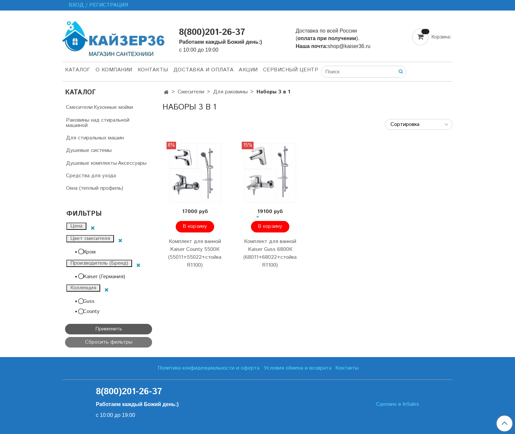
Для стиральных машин (95, 138)
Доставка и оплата (203, 70)
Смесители (191, 92)
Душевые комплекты (91, 163)
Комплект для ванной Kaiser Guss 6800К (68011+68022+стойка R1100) (270, 253)
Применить (108, 329)
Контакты (153, 70)
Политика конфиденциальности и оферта (208, 368)
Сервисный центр (291, 70)
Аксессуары (132, 163)
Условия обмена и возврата (297, 368)
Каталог (77, 70)
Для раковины (230, 92)
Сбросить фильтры (108, 342)
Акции (248, 70)
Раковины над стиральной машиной (97, 122)
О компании (114, 70)
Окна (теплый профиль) (94, 188)
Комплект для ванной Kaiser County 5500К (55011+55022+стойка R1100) (194, 253)
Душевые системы (89, 150)
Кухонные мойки (113, 107)
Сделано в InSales (397, 404)
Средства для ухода (91, 176)
